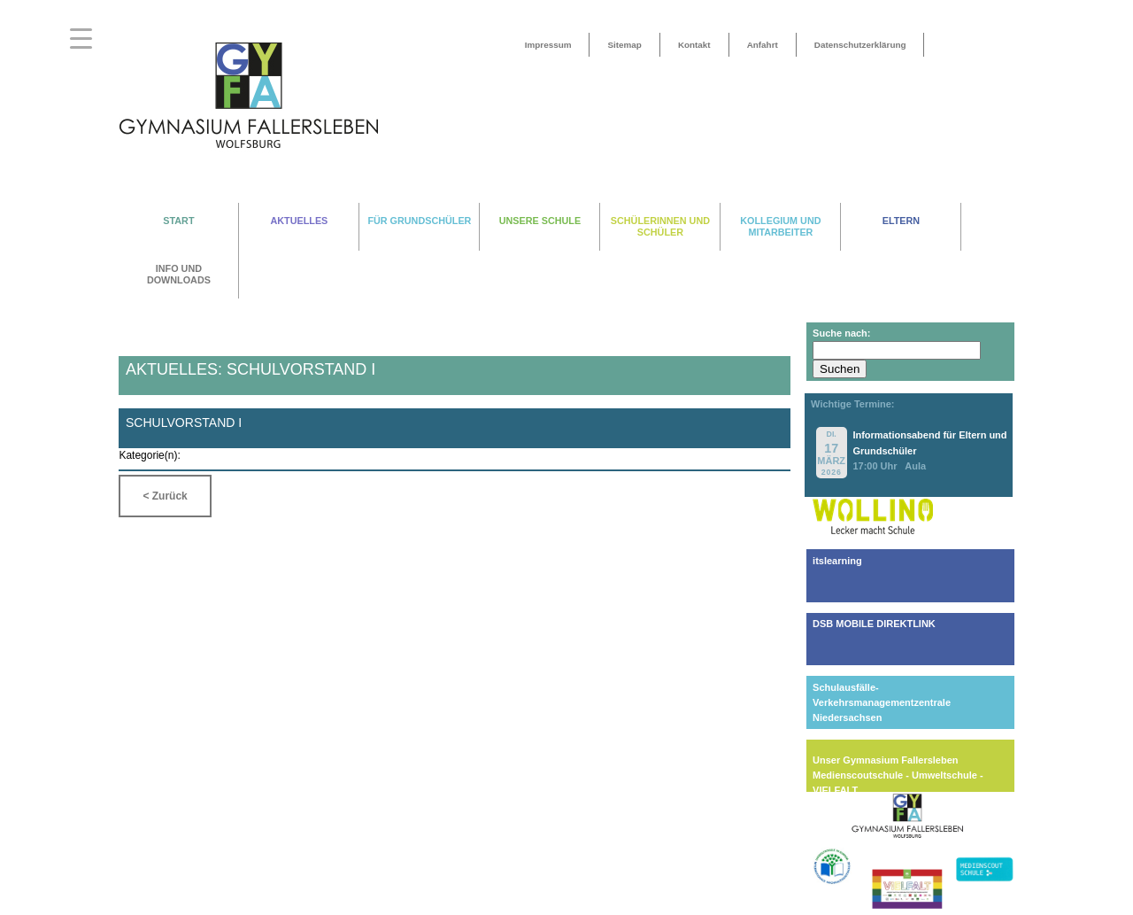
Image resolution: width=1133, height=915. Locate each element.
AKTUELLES (299, 220)
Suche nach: (841, 333)
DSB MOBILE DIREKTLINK (874, 623)
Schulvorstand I (184, 422)
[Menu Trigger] (81, 37)
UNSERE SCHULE (540, 220)
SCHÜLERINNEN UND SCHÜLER (660, 226)
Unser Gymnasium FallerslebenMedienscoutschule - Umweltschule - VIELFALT (898, 775)
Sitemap (624, 45)
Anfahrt (762, 45)
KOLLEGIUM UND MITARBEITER (780, 226)
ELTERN (901, 220)
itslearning (837, 560)
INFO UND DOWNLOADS (179, 274)
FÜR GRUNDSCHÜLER (419, 220)
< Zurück (165, 496)
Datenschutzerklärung (860, 45)
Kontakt (694, 45)
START (178, 220)
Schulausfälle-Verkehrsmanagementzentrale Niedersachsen (882, 702)
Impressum (548, 45)
